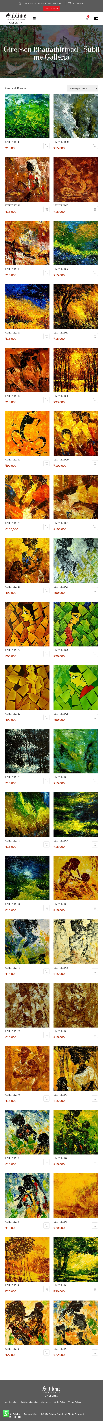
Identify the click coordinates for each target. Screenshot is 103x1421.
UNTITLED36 (12, 269)
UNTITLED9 (60, 1094)
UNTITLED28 (12, 523)
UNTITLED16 (12, 904)
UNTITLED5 (60, 1221)
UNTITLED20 (12, 777)
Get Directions (76, 3)
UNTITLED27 (61, 523)
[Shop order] (82, 88)
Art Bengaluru (11, 1402)
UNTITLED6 (12, 1221)
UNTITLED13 (61, 967)
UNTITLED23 (61, 650)
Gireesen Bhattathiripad (20, 74)
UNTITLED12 (12, 1031)
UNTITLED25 (61, 586)
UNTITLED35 (61, 269)
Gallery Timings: (41, 3)
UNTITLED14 (12, 967)
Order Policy (59, 1402)
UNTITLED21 (61, 713)
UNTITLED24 (12, 650)
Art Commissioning (29, 1402)
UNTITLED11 (60, 1031)
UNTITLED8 (12, 1158)
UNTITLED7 (60, 1158)
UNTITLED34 (12, 332)
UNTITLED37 (61, 205)
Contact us (46, 1402)
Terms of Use (30, 1414)
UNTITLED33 (61, 332)
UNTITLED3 (60, 1285)
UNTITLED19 (61, 777)
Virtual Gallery (74, 1402)
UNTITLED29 (61, 459)
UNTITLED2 (12, 1349)
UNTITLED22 (12, 713)
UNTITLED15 (61, 904)
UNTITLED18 (12, 840)
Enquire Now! (51, 8)
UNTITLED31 (61, 396)
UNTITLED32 (12, 396)
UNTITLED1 (60, 1349)
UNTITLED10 (12, 1094)
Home (4, 74)
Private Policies (12, 1414)
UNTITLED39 (61, 142)
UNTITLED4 (12, 1285)
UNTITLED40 (12, 142)
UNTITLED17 (61, 840)
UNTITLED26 (12, 586)
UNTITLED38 (12, 205)
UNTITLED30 (12, 459)
